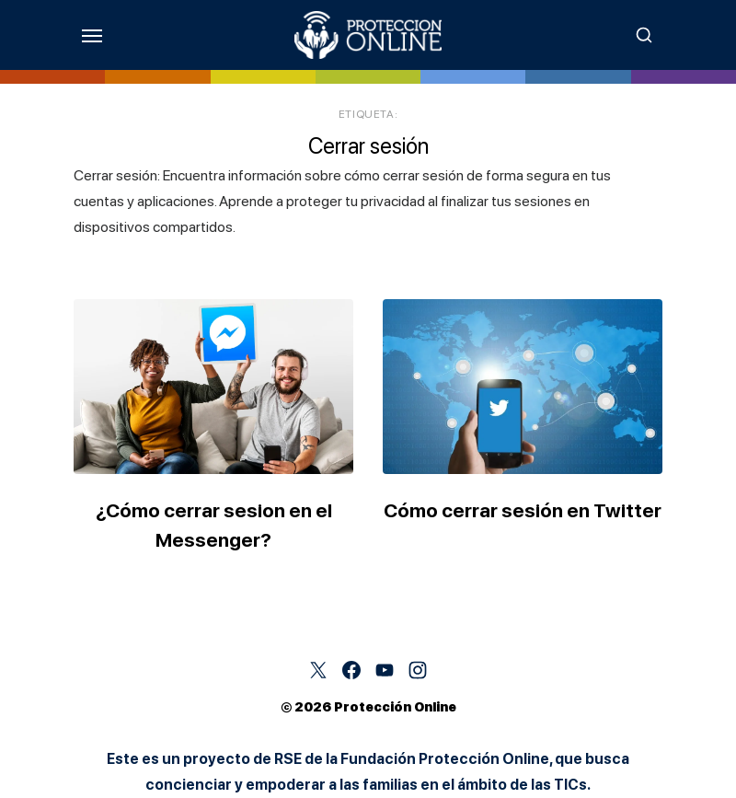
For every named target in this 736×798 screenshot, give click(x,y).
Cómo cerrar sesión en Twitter (522, 510)
